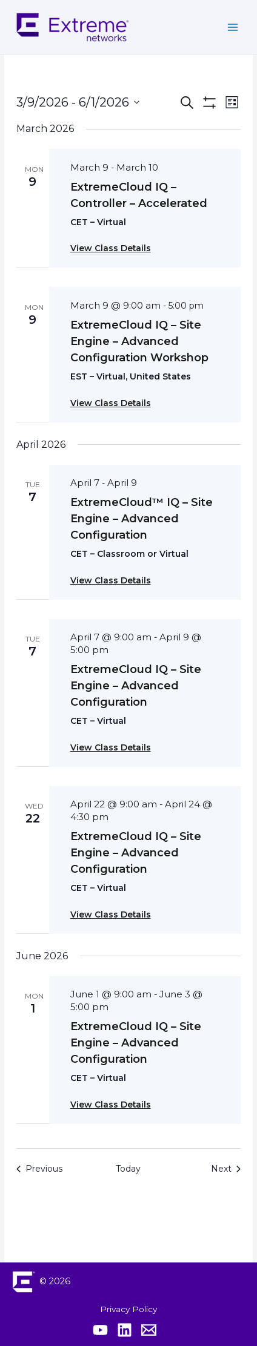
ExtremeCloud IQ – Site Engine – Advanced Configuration (135, 686)
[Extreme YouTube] (100, 1330)
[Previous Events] (39, 1169)
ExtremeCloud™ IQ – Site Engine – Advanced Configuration (141, 519)
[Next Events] (226, 1169)
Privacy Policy (128, 1309)
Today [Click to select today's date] (128, 1168)
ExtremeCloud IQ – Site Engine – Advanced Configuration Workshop (139, 341)
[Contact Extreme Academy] (148, 1330)
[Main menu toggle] (233, 27)
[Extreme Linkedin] (124, 1330)
